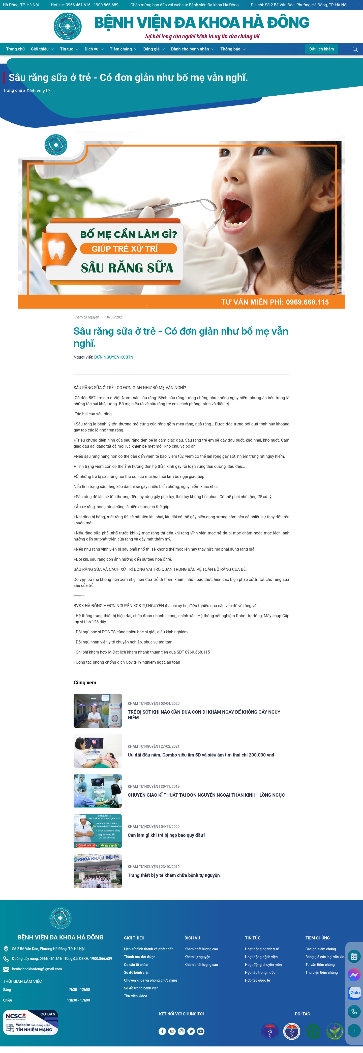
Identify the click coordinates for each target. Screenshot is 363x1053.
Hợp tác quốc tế (257, 987)
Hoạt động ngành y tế (262, 955)
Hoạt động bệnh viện (261, 963)
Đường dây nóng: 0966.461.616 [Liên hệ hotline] (37, 965)
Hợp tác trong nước (260, 979)
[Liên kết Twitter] (191, 1038)
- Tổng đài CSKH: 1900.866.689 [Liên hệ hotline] (87, 965)
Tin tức (62, 49)
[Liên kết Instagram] (181, 1038)
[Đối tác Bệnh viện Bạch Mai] (313, 1038)
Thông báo (217, 49)
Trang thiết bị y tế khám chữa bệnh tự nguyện (181, 881)
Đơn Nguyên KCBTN (113, 357)
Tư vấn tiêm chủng (320, 971)
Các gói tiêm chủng (321, 955)
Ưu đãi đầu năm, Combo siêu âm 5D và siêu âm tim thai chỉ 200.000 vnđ (208, 757)
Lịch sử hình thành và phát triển (148, 955)
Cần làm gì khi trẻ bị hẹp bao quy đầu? (174, 839)
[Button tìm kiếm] (355, 49)
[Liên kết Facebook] (162, 1038)
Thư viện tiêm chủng (322, 979)
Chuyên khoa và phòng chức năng (150, 987)
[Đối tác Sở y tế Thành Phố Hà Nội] (291, 1038)
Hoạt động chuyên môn (263, 971)
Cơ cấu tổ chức (136, 971)
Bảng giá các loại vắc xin (325, 963)
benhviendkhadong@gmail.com (37, 976)
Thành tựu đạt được (139, 963)
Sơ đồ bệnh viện (136, 979)
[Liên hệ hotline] (7, 975)
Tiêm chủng (113, 49)
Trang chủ (15, 49)
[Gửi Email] (172, 1038)
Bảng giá (142, 49)
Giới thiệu (37, 49)
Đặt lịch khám (321, 49)
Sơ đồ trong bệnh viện (141, 994)
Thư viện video (135, 1002)
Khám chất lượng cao (201, 955)
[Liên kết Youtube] (200, 1038)
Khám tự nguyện (86, 317)
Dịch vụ (86, 49)
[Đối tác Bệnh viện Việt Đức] (335, 1038)
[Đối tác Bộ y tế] (270, 1038)
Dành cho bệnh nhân (179, 49)
